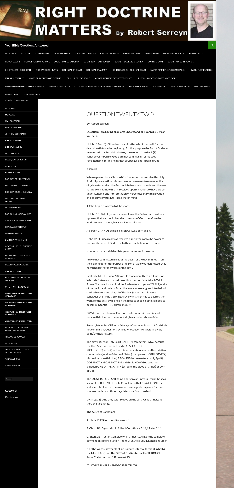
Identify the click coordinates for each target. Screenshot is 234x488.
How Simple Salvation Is (201, 70)
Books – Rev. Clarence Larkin (129, 62)
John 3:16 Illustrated (85, 53)
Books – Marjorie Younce (180, 62)
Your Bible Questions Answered (27, 45)
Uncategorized (12, 397)
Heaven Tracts (196, 53)
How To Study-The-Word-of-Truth (45, 78)
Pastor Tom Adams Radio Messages (167, 70)
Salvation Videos (62, 53)
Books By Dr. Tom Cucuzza (97, 62)
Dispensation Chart (72, 70)
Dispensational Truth (97, 70)
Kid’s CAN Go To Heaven (47, 70)
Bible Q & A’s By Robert (174, 53)
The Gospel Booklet (138, 86)
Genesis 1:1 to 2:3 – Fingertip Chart (129, 70)
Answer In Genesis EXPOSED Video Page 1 (114, 78)
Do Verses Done (155, 62)
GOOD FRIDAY (159, 86)
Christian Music (33, 95)
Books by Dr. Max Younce (37, 62)
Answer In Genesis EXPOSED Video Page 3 (24, 86)
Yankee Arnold (12, 95)
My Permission (42, 53)
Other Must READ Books (78, 78)
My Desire (25, 53)
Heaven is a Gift (12, 62)
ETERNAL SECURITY (131, 53)
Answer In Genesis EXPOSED (61, 86)
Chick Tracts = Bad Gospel (18, 70)
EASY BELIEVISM (152, 53)
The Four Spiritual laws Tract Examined (189, 86)
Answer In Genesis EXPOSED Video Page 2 (157, 78)
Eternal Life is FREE (109, 53)
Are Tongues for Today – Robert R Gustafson (101, 86)
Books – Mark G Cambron (66, 62)
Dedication (10, 53)
